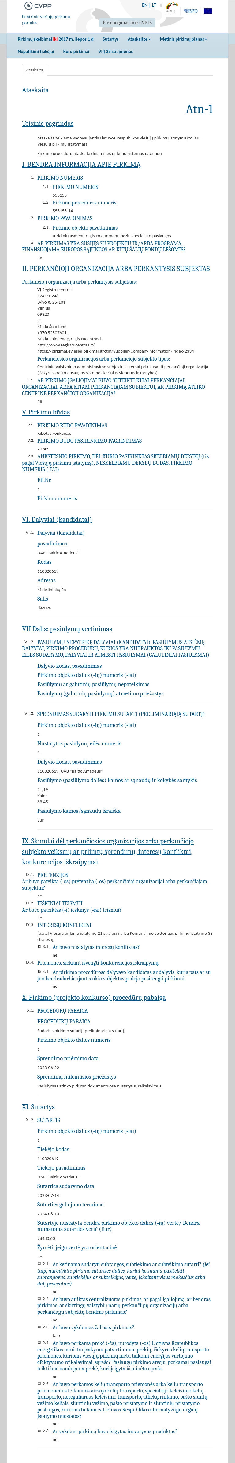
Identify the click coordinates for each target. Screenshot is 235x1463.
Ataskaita (34, 70)
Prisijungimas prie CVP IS (127, 22)
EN (144, 5)
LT (154, 5)
